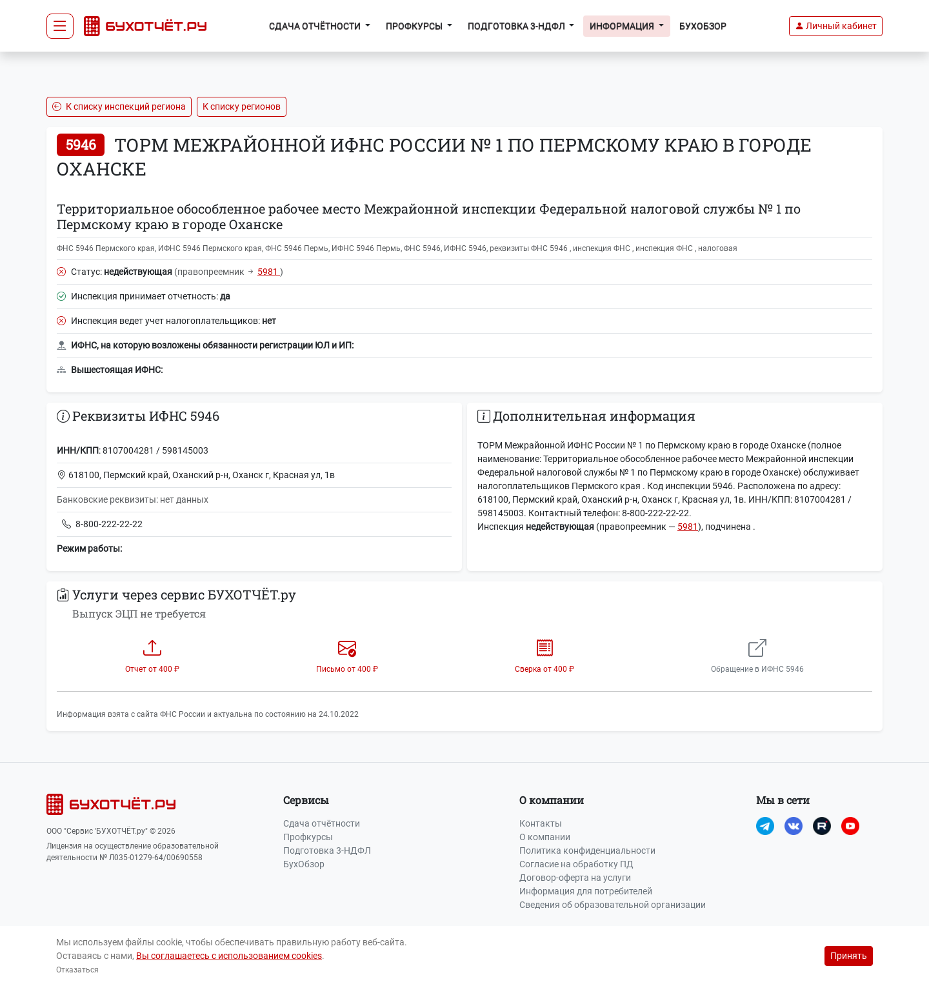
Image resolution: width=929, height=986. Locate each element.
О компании (544, 837)
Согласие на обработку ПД (576, 864)
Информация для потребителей (585, 891)
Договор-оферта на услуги (575, 877)
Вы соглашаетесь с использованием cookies (229, 956)
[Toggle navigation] (60, 26)
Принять (848, 956)
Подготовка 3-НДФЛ (327, 850)
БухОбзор (702, 26)
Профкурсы (308, 837)
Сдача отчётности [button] (316, 26)
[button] (836, 26)
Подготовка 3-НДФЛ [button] (517, 26)
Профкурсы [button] (415, 26)
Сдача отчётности (321, 823)
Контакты (540, 823)
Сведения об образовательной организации (612, 905)
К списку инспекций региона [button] (119, 106)
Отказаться (77, 969)
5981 (268, 272)
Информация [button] (623, 26)
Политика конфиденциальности (587, 850)
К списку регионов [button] (242, 106)
